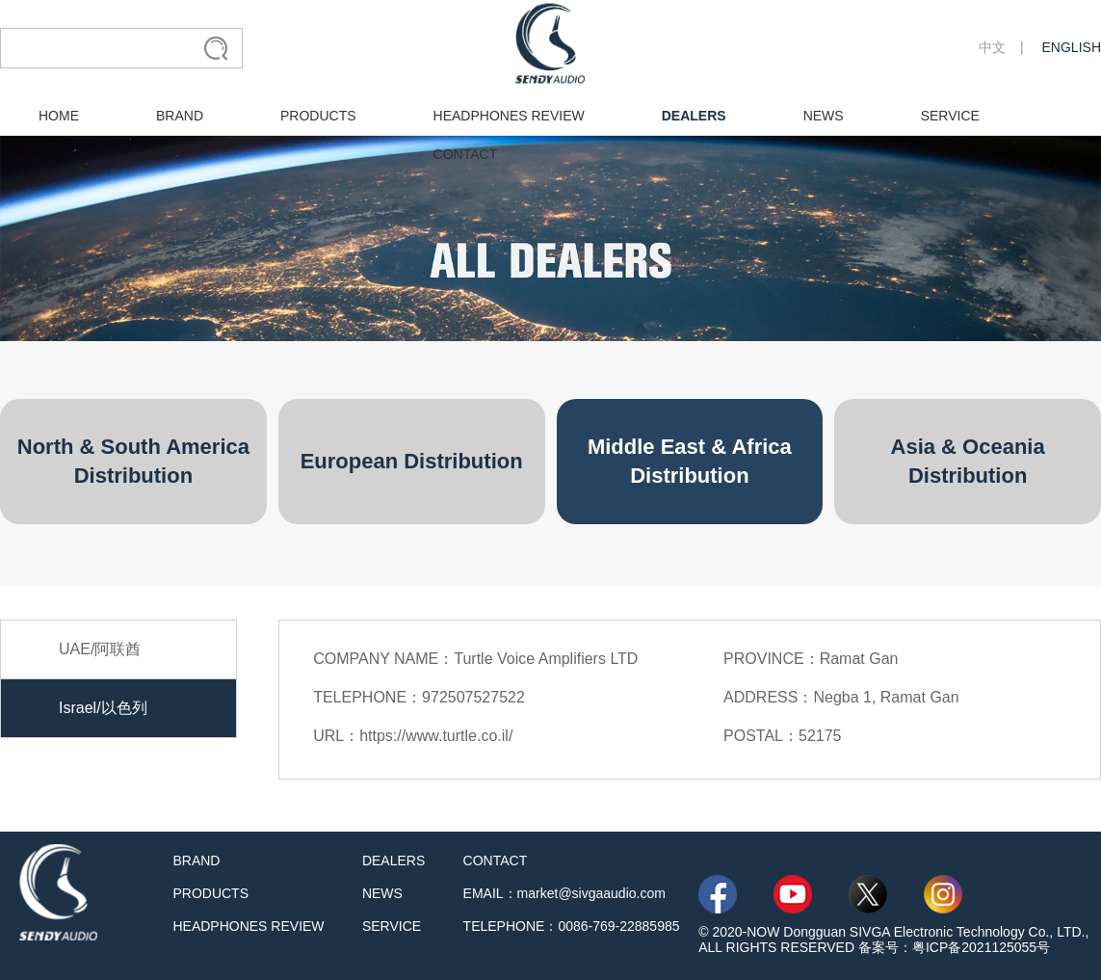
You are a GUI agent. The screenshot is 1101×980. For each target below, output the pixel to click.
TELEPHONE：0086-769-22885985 (571, 926)
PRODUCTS (318, 115)
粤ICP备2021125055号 (981, 947)
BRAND (179, 115)
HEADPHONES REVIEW (509, 115)
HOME (59, 115)
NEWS (823, 115)
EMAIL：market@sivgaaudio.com (564, 893)
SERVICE (950, 115)
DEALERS (694, 115)
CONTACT (465, 154)
